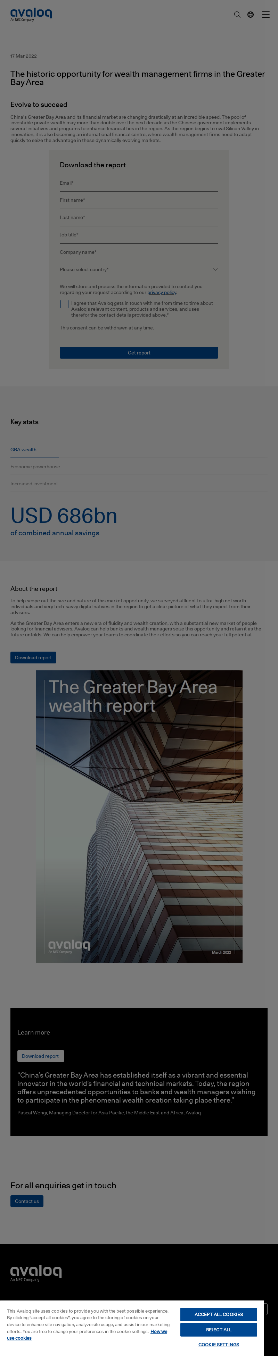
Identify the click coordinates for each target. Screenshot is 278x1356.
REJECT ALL (218, 1329)
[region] (132, 1328)
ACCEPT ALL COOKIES (219, 1314)
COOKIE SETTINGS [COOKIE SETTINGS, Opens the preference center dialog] (218, 1344)
